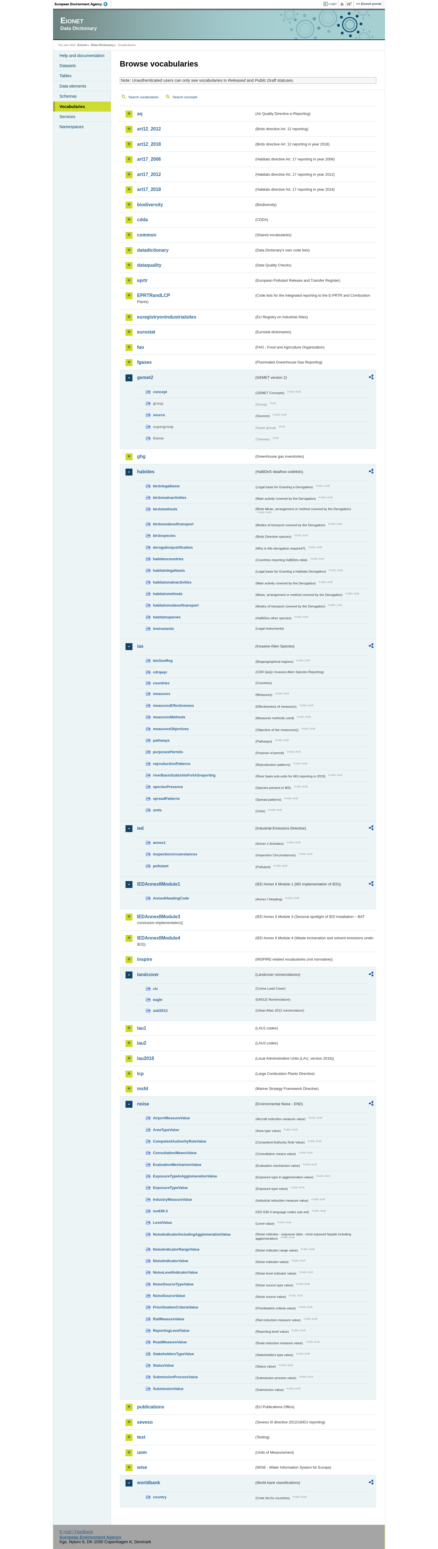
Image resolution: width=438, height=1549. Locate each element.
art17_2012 (149, 174)
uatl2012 (160, 1010)
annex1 (159, 842)
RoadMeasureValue (170, 1342)
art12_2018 (149, 144)
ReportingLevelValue (171, 1330)
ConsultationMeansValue (174, 1153)
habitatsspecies (167, 617)
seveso (145, 1422)
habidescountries (168, 559)
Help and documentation (81, 55)
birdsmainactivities (169, 497)
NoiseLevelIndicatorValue (175, 1272)
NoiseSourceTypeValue (173, 1284)
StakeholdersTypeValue (173, 1354)
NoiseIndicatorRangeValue (176, 1249)
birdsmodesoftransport (173, 524)
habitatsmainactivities (172, 582)
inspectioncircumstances (175, 854)
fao (140, 347)
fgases (144, 362)
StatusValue (163, 1365)
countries (161, 683)
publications (150, 1406)
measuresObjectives (171, 729)
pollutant (161, 866)
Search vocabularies (143, 97)
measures (161, 694)
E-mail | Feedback (76, 1531)
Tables (65, 75)
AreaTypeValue (166, 1130)
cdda (142, 219)
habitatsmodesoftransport (176, 605)
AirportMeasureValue (171, 1118)
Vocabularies (72, 106)
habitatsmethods (167, 594)
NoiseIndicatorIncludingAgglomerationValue (192, 1234)
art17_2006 (149, 159)
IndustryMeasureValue (172, 1199)
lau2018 (145, 1058)
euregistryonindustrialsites (166, 317)
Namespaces (71, 126)
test (141, 1437)
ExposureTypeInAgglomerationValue (185, 1176)
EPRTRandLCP (153, 295)
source (159, 415)
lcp (140, 1073)
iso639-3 (160, 1211)
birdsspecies (164, 535)
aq (140, 113)
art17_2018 (149, 189)
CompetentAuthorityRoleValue (179, 1141)
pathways (161, 740)
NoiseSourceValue (169, 1296)
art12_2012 (149, 128)
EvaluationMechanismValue (177, 1164)
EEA (83, 4)
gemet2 (145, 377)
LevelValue (162, 1222)
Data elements (72, 86)
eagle (157, 999)
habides (145, 471)
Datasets (67, 65)
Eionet (82, 45)
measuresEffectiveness (173, 705)
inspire (144, 959)
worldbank (148, 1482)
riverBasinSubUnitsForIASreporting (184, 775)
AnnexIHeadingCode (171, 898)
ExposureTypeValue (170, 1188)
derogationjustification (173, 547)
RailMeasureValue (168, 1319)
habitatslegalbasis (169, 570)
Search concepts (185, 97)
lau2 (141, 1043)
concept (160, 392)
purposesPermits (168, 752)
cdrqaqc (160, 672)
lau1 (141, 1028)
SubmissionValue (168, 1389)
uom (142, 1452)
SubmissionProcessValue (175, 1377)
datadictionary (153, 250)
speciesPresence (168, 787)
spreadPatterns (166, 798)
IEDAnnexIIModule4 (158, 938)
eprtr (142, 280)
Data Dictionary (102, 45)
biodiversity (150, 204)
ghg (141, 456)
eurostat (146, 332)
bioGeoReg (163, 660)
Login (333, 3)
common (146, 234)
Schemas (68, 96)
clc (155, 988)
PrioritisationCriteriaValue (175, 1307)
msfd (142, 1088)
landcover (148, 974)
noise (143, 1103)
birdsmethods (165, 509)
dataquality (149, 265)
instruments (163, 628)
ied (140, 828)
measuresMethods (169, 717)
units (157, 810)
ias (140, 646)
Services (67, 116)
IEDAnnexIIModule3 (158, 916)
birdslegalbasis (166, 486)
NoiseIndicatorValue (170, 1261)
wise (142, 1467)
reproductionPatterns (171, 764)
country (159, 1497)
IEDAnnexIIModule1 (158, 884)
